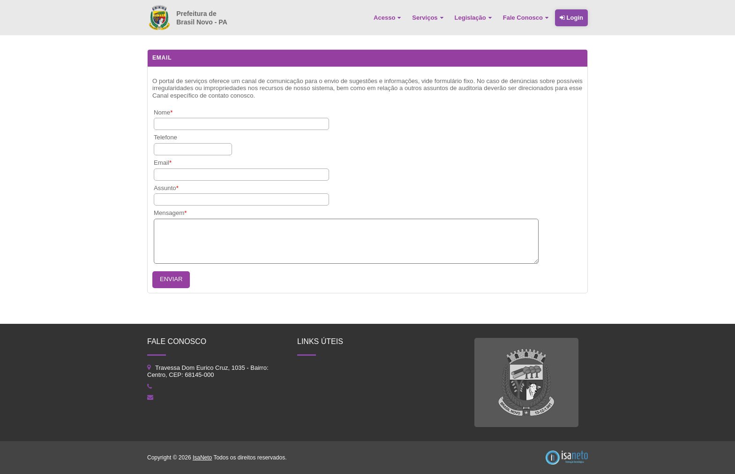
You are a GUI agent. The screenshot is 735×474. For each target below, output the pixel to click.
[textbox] (193, 149)
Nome (162, 112)
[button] (171, 279)
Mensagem (169, 212)
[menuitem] (388, 17)
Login (571, 17)
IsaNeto (202, 457)
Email (161, 162)
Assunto (165, 187)
